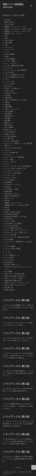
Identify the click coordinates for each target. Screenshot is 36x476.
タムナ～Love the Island (13, 148)
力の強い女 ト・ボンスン (13, 184)
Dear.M (7, 210)
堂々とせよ (8, 86)
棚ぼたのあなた (10, 22)
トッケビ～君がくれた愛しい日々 (15, 168)
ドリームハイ (9, 47)
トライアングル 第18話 (16, 434)
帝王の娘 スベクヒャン (12, 194)
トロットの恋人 (10, 84)
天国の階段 (8, 107)
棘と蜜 (7, 200)
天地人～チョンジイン (12, 109)
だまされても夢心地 (11, 226)
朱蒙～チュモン (10, 198)
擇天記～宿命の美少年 (12, 196)
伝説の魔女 (8, 182)
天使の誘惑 (8, 43)
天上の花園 (8, 271)
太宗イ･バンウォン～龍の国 (14, 278)
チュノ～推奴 (9, 159)
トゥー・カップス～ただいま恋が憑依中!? (18, 166)
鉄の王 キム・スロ (11, 129)
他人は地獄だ (9, 262)
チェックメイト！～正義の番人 (15, 157)
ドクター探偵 (9, 258)
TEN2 (6, 38)
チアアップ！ (9, 155)
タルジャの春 (9, 24)
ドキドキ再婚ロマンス (12, 255)
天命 (6, 45)
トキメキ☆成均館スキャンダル (15, 75)
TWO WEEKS (9, 40)
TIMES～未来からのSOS (12, 212)
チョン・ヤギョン (10, 162)
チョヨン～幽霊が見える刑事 (14, 65)
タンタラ (7, 150)
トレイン (7, 251)
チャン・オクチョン (11, 63)
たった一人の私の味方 (12, 141)
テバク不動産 (9, 239)
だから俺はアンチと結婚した (14, 223)
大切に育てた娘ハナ (11, 93)
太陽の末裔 (8, 191)
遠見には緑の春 (10, 290)
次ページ (33, 467)
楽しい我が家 (9, 127)
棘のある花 (8, 125)
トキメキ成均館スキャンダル (14, 77)
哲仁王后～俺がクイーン (13, 264)
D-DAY (7, 207)
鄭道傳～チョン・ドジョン (13, 33)
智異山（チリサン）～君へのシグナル (17, 283)
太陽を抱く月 (9, 116)
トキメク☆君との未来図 (13, 248)
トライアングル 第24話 (16, 333)
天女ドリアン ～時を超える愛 (14, 274)
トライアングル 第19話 (16, 416)
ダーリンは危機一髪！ (12, 152)
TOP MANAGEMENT (11, 214)
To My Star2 (9, 219)
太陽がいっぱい (10, 134)
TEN (6, 36)
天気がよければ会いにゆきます (15, 276)
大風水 (7, 102)
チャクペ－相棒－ (10, 61)
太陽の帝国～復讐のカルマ (13, 280)
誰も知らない (9, 287)
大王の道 (7, 187)
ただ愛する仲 (9, 139)
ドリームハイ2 (9, 49)
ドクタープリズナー (11, 178)
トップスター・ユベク (12, 171)
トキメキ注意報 (10, 246)
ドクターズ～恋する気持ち (13, 173)
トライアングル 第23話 (16, 348)
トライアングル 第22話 (16, 366)
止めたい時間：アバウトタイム (15, 285)
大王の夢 (7, 20)
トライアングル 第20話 (16, 399)
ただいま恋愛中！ (10, 59)
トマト (7, 79)
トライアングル (10, 81)
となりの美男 (9, 72)
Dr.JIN (7, 56)
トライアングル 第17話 (16, 451)
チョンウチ (8, 68)
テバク (7, 164)
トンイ (7, 52)
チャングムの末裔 (10, 235)
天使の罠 (7, 104)
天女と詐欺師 (9, 111)
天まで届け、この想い (12, 189)
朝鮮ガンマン (9, 123)
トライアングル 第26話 (16, 300)
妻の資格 (7, 120)
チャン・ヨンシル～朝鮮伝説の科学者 (17, 237)
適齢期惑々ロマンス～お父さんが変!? (17, 205)
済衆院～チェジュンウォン (13, 203)
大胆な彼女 (8, 97)
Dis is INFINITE (10, 54)
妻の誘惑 (7, 118)
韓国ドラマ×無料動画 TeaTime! (13, 5)
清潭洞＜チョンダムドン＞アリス (15, 27)
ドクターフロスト (10, 175)
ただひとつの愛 (10, 221)
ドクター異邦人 (10, 180)
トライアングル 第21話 (16, 383)
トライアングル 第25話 (16, 317)
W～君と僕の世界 (10, 136)
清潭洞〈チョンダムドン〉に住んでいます (18, 29)
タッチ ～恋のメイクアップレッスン (16, 230)
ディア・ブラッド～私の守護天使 (15, 70)
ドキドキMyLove (10, 132)
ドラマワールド (10, 260)
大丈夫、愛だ (9, 91)
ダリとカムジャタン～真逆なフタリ (16, 232)
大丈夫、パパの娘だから (13, 88)
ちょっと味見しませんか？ (13, 228)
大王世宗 (7, 95)
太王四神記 (8, 113)
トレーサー (8, 253)
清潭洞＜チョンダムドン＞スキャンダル (18, 31)
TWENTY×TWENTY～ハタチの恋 (15, 216)
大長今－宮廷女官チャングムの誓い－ (17, 100)
